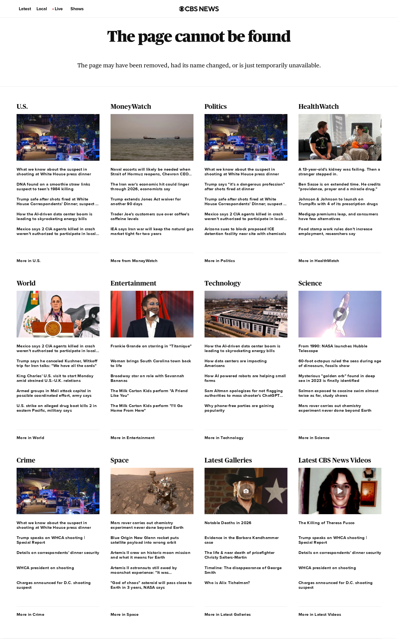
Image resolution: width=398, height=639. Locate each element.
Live (59, 9)
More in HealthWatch (318, 260)
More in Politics (220, 260)
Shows (77, 9)
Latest (25, 9)
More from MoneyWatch (134, 260)
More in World (30, 437)
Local (41, 9)
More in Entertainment (133, 437)
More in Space (124, 614)
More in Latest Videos (319, 614)
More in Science (314, 437)
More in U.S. (29, 260)
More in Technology (224, 437)
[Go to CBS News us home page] (199, 9)
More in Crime (30, 614)
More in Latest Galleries (228, 614)
